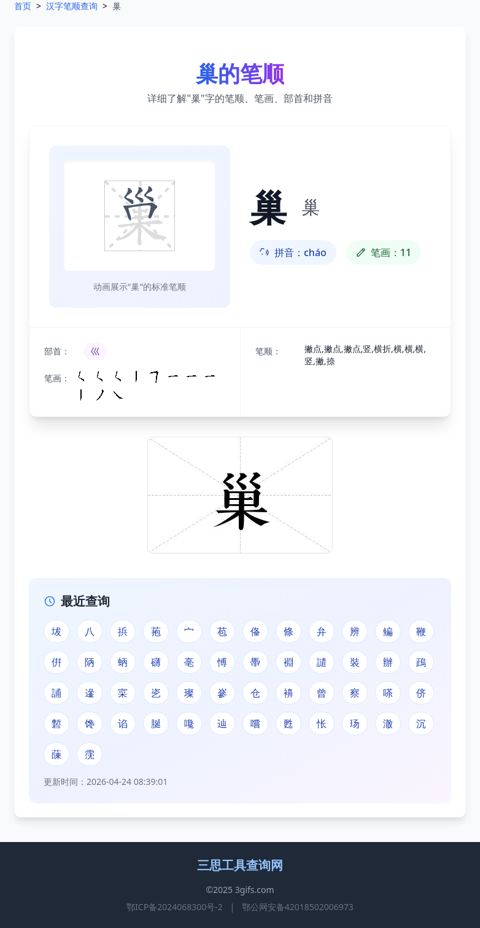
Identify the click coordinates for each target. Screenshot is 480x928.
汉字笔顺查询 (72, 6)
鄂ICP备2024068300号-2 (174, 907)
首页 (22, 6)
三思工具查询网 (240, 865)
